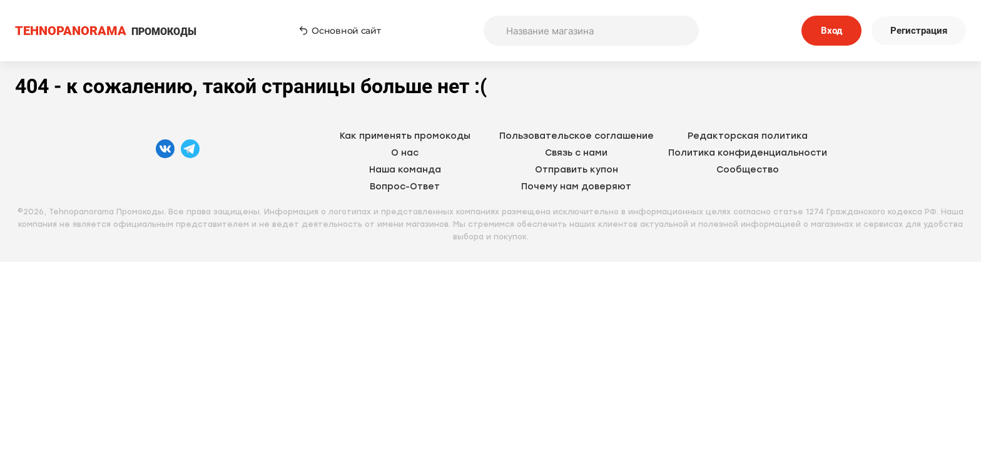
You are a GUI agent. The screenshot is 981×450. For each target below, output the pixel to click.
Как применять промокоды (405, 136)
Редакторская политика (748, 136)
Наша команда (405, 169)
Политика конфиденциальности (747, 153)
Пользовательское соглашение (576, 136)
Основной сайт (339, 30)
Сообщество (747, 169)
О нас (405, 153)
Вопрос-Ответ (405, 186)
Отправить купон (576, 169)
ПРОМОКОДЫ (105, 31)
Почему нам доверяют (576, 186)
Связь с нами (576, 153)
